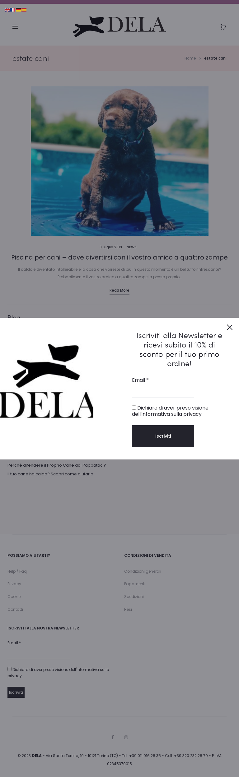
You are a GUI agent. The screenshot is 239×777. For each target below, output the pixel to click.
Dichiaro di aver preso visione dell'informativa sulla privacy (170, 410)
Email (140, 380)
